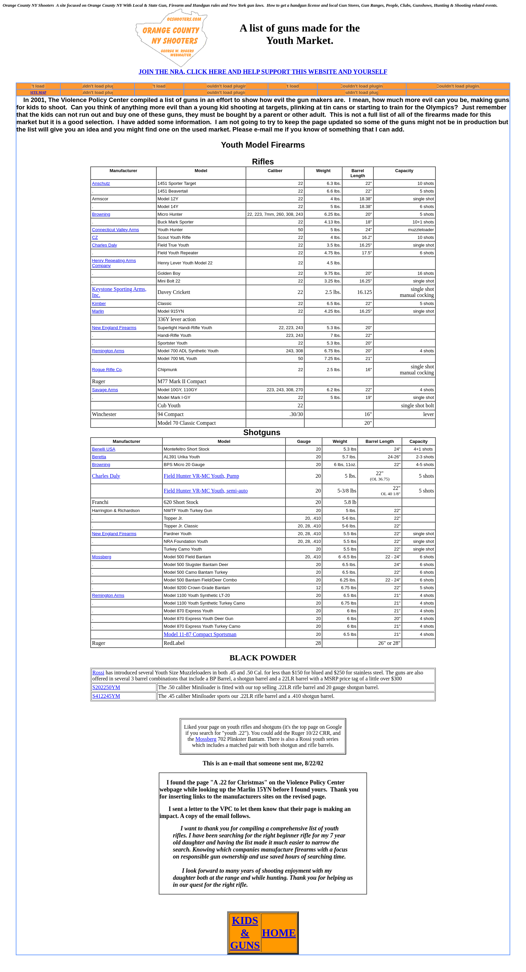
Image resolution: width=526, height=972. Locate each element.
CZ (95, 237)
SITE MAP (38, 92)
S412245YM (106, 696)
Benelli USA (103, 449)
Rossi (98, 672)
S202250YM (106, 687)
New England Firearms (114, 327)
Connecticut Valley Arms (115, 229)
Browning (101, 214)
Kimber (99, 303)
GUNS (245, 945)
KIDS (245, 920)
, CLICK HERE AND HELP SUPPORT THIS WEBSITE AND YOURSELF (285, 71)
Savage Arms (105, 389)
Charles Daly (104, 245)
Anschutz (101, 183)
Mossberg (101, 556)
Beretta (99, 456)
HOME (279, 933)
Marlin (98, 311)
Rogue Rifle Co (106, 369)
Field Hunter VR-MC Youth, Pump (201, 476)
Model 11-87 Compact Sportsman (200, 634)
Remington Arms (108, 350)
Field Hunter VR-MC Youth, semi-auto (206, 491)
